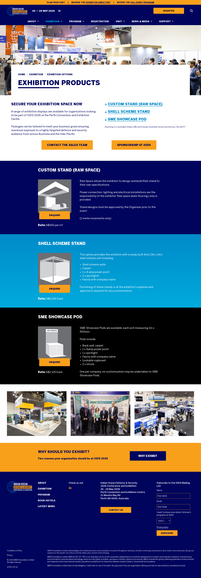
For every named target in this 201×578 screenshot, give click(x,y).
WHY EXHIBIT (147, 456)
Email (159, 501)
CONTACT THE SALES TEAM (67, 145)
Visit (119, 21)
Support (165, 21)
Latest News (46, 506)
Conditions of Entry (14, 551)
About (32, 21)
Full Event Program (142, 2)
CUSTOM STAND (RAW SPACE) (135, 104)
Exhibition (52, 21)
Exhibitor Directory (98, 2)
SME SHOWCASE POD (127, 119)
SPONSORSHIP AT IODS (134, 145)
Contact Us (116, 510)
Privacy (10, 555)
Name (159, 490)
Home (21, 74)
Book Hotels (46, 500)
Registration (100, 21)
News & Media (140, 21)
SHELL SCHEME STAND (129, 111)
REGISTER (168, 11)
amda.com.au (12, 567)
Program (75, 21)
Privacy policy (162, 527)
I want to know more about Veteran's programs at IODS (174, 513)
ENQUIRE (54, 215)
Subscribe (167, 533)
